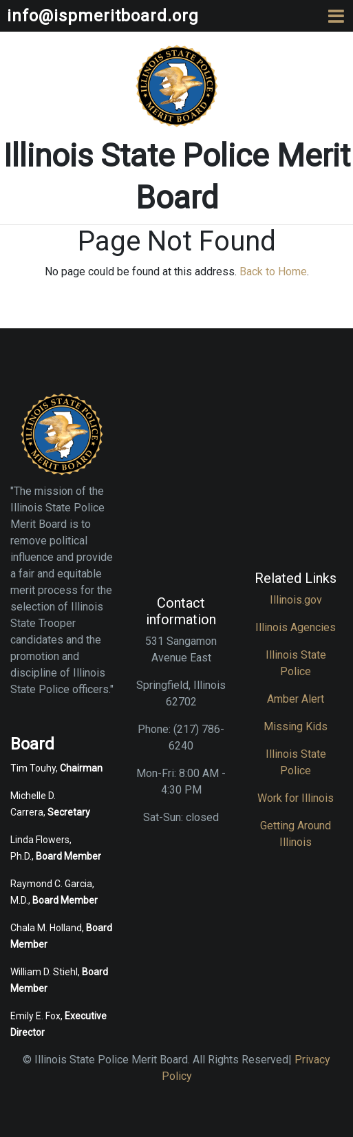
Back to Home (273, 271)
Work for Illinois (295, 798)
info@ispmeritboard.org (103, 15)
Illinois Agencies (295, 627)
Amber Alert (295, 698)
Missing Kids (296, 726)
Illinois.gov (296, 599)
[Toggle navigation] (336, 16)
